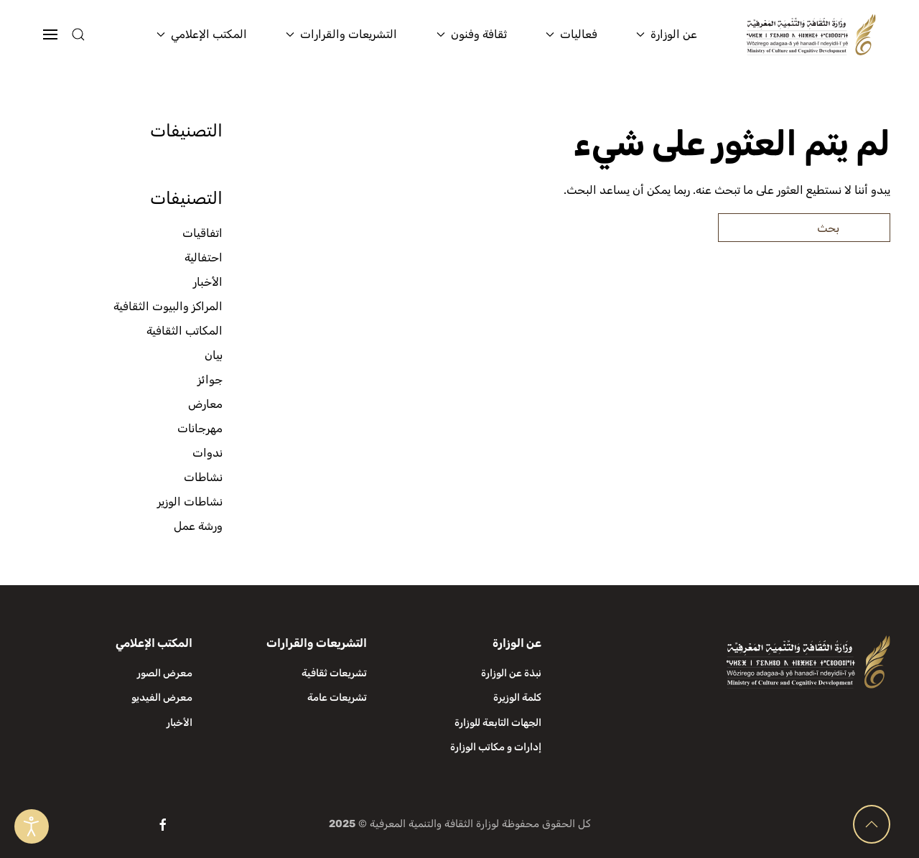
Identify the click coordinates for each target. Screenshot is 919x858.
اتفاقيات (202, 233)
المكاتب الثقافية (184, 330)
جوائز (210, 379)
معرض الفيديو (161, 697)
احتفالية (204, 257)
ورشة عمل (198, 526)
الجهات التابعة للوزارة (497, 723)
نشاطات (203, 477)
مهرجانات (200, 428)
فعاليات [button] (571, 34)
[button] (107, 34)
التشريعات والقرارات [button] (341, 34)
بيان (214, 355)
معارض (205, 404)
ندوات (207, 453)
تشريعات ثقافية (334, 673)
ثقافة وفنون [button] (472, 34)
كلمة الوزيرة (517, 697)
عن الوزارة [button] (666, 34)
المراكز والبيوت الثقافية (168, 306)
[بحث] (804, 227)
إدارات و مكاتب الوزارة (495, 747)
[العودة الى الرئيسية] (811, 34)
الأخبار (208, 282)
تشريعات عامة (337, 697)
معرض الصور (164, 673)
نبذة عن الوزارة (511, 673)
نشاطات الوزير (190, 501)
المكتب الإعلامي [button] (202, 34)
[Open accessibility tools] (31, 826)
